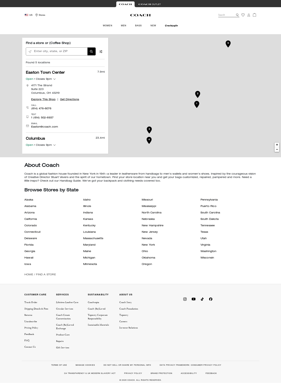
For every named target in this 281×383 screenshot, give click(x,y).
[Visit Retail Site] (125, 4)
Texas (204, 232)
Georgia (29, 251)
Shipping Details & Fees (36, 308)
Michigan (89, 258)
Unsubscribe (30, 321)
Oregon (147, 264)
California (30, 219)
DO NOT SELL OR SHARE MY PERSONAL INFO (127, 365)
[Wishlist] (243, 15)
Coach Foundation (128, 308)
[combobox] (228, 15)
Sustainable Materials (98, 324)
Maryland (89, 245)
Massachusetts (93, 238)
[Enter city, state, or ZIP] (61, 52)
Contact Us (30, 346)
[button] (237, 15)
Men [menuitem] (124, 25)
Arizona (29, 213)
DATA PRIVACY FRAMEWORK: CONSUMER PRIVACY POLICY (190, 365)
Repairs (60, 341)
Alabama (30, 206)
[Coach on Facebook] (211, 298)
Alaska (28, 200)
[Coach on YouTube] (193, 298)
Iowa (27, 264)
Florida (29, 245)
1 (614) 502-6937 (42, 118)
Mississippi (149, 206)
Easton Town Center (45, 73)
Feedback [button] (29, 334)
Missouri (147, 200)
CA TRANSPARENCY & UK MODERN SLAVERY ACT (90, 373)
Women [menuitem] (107, 25)
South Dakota (210, 219)
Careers (123, 321)
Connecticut (32, 232)
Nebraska (148, 219)
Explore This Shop (43, 99)
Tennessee (208, 226)
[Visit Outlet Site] (149, 4)
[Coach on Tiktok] (202, 298)
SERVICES (62, 294)
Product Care (63, 334)
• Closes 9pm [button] (39, 79)
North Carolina (151, 213)
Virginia (205, 245)
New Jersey (150, 232)
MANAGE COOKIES (85, 365)
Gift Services (62, 347)
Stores (42, 15)
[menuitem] (171, 25)
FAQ (27, 340)
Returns (28, 315)
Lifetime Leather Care (67, 302)
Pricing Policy (31, 327)
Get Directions (69, 99)
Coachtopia (93, 302)
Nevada (147, 238)
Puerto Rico (208, 206)
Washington (208, 251)
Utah (204, 238)
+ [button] (277, 145)
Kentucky (89, 226)
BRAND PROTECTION (161, 373)
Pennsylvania (209, 200)
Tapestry (123, 315)
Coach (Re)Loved (97, 308)
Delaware (30, 238)
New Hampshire (153, 226)
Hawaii (28, 258)
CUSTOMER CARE (35, 294)
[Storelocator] (39, 15)
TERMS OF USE (59, 365)
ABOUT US (125, 294)
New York (148, 245)
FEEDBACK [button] (211, 373)
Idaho (87, 200)
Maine (87, 251)
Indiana (88, 213)
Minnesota (90, 264)
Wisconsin (207, 258)
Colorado (30, 226)
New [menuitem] (153, 25)
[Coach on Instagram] (185, 298)
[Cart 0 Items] (254, 14)
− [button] (277, 149)
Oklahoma (148, 258)
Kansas (88, 219)
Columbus (35, 139)
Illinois (87, 206)
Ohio (145, 251)
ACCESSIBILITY (189, 373)
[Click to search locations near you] (30, 52)
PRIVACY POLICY (133, 373)
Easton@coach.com (44, 127)
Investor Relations (128, 327)
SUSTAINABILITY (98, 294)
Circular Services (64, 308)
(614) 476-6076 (41, 109)
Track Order (30, 302)
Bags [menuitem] (138, 25)
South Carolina (210, 213)
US (30, 15)
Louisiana (89, 232)
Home (28, 275)
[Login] (249, 15)
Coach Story (125, 302)
